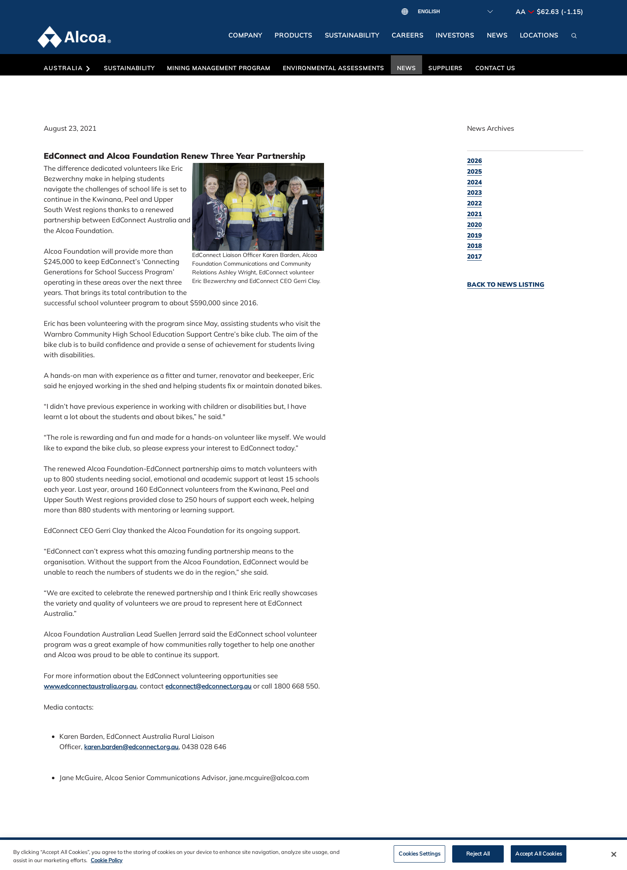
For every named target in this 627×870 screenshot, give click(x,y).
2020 (474, 225)
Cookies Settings (419, 857)
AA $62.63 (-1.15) (549, 12)
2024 (474, 182)
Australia (67, 68)
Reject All (478, 857)
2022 (474, 203)
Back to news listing (505, 284)
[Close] (614, 858)
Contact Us (495, 67)
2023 (474, 192)
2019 (474, 235)
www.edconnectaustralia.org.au (90, 686)
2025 (474, 171)
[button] (573, 38)
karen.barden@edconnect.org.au (131, 747)
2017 (474, 256)
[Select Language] (452, 12)
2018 (474, 246)
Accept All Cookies (538, 857)
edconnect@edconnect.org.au (208, 686)
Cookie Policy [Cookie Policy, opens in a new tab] (106, 864)
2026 (474, 161)
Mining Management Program (218, 67)
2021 (474, 214)
